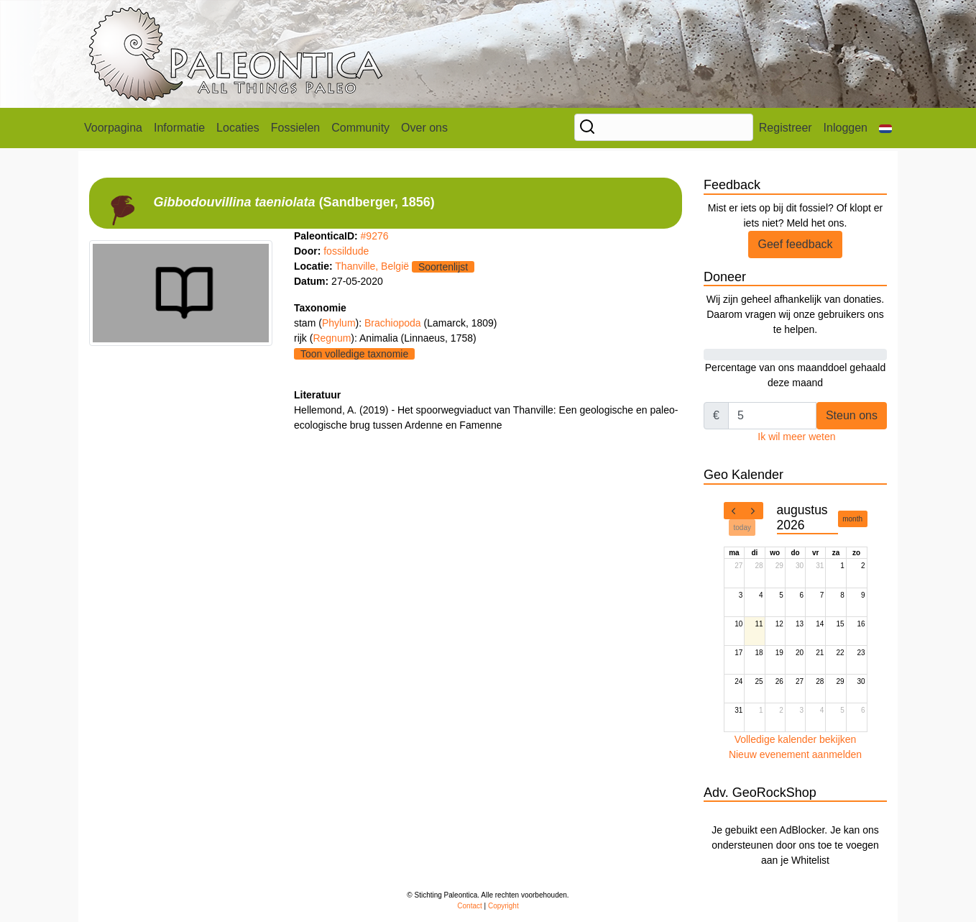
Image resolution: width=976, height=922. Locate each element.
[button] (885, 128)
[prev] (734, 510)
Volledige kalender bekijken (796, 739)
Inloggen (845, 128)
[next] (753, 510)
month (852, 519)
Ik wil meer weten (796, 436)
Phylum (339, 323)
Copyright (503, 906)
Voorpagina (113, 128)
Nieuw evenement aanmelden (795, 754)
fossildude (346, 251)
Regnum (332, 338)
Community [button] (360, 128)
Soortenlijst (443, 267)
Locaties (237, 128)
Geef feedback (795, 244)
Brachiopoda (394, 323)
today (742, 527)
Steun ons (852, 415)
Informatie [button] (179, 128)
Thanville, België (372, 266)
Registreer (785, 128)
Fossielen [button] (295, 128)
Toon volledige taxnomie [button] (354, 354)
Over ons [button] (424, 128)
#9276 (375, 236)
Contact (469, 906)
